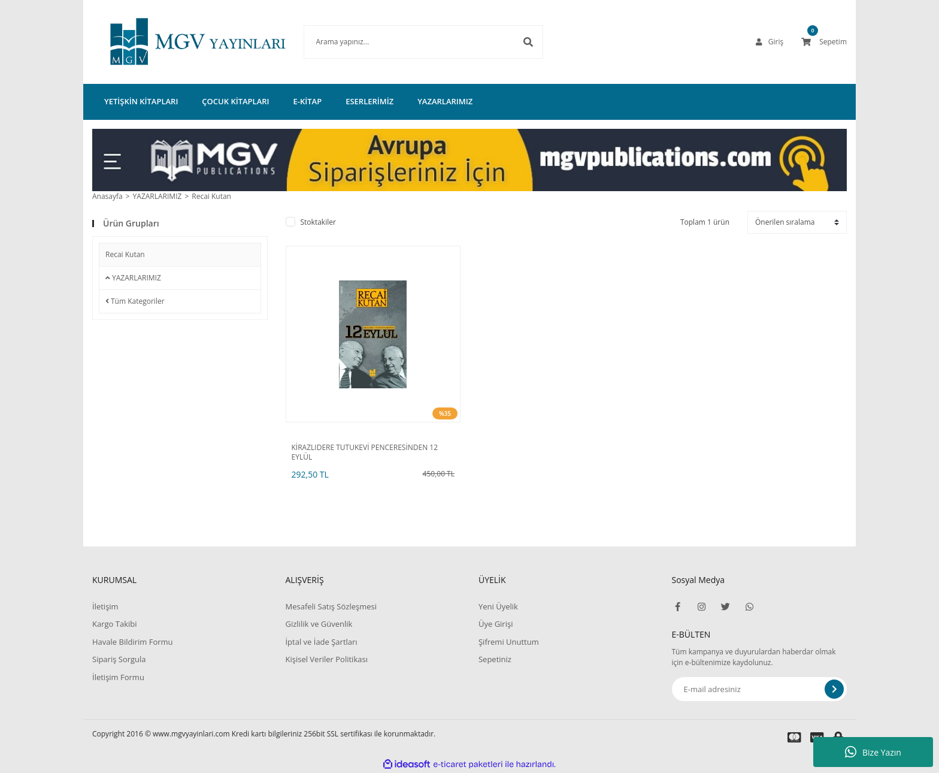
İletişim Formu (118, 677)
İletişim (105, 606)
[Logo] (180, 42)
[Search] (405, 42)
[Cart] (824, 42)
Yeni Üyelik (498, 606)
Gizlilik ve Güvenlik (318, 623)
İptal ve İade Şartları (321, 641)
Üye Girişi (495, 623)
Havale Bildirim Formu (132, 641)
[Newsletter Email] (759, 689)
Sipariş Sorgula (119, 659)
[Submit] (834, 689)
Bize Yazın (873, 752)
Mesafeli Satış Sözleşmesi (331, 606)
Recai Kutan (211, 196)
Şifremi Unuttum (508, 641)
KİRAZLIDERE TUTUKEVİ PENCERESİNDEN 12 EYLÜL (365, 452)
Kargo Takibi (114, 623)
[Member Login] (769, 42)
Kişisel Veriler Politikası (326, 659)
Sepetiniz (494, 659)
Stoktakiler (318, 222)
